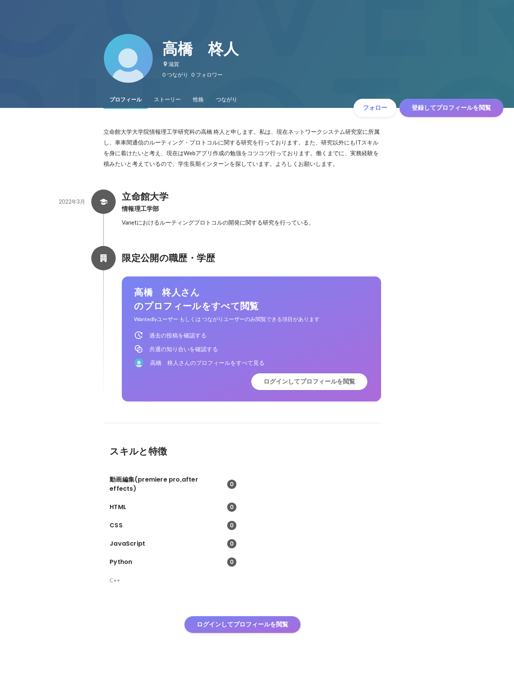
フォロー (375, 107)
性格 (198, 99)
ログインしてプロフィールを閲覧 (309, 381)
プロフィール (126, 99)
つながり (226, 99)
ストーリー (167, 99)
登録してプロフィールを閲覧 (451, 107)
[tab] (125, 99)
